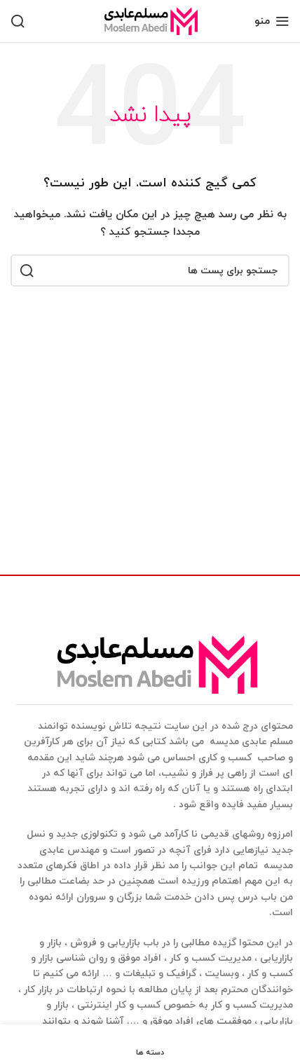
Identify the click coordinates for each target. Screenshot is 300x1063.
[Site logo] (150, 20)
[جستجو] (18, 21)
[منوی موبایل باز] (271, 21)
